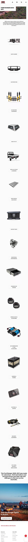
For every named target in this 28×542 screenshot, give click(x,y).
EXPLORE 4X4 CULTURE (6, 518)
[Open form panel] (26, 536)
